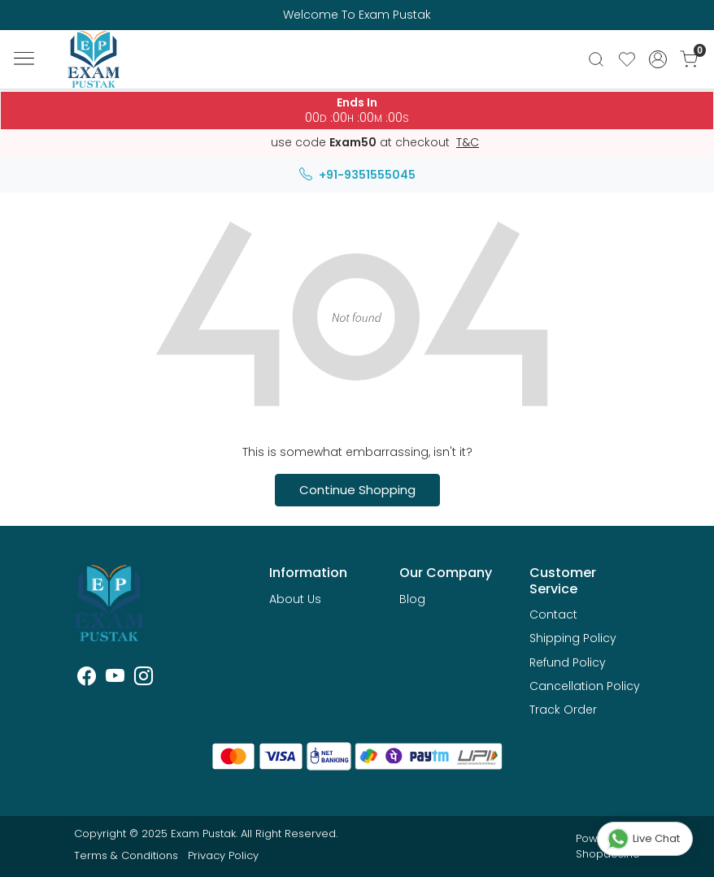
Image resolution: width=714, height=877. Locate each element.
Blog (412, 599)
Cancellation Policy (584, 686)
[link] (596, 59)
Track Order (563, 709)
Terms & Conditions (126, 855)
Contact (553, 614)
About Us (295, 599)
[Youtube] (115, 678)
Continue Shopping (357, 489)
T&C (467, 143)
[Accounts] (657, 59)
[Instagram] (143, 678)
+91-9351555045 (357, 175)
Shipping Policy (572, 638)
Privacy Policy (223, 855)
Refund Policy (567, 662)
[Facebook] (86, 678)
